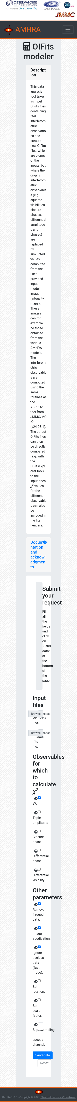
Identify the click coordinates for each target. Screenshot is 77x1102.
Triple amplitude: (35, 818)
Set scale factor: (35, 1008)
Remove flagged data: (35, 912)
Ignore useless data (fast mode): (35, 960)
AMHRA (22, 30)
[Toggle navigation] (68, 29)
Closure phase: (35, 837)
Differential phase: (35, 856)
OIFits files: (35, 717)
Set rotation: (35, 987)
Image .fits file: (35, 739)
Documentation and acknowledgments (38, 554)
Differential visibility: (35, 875)
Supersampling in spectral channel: (35, 1035)
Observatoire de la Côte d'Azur (58, 1097)
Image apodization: (35, 934)
